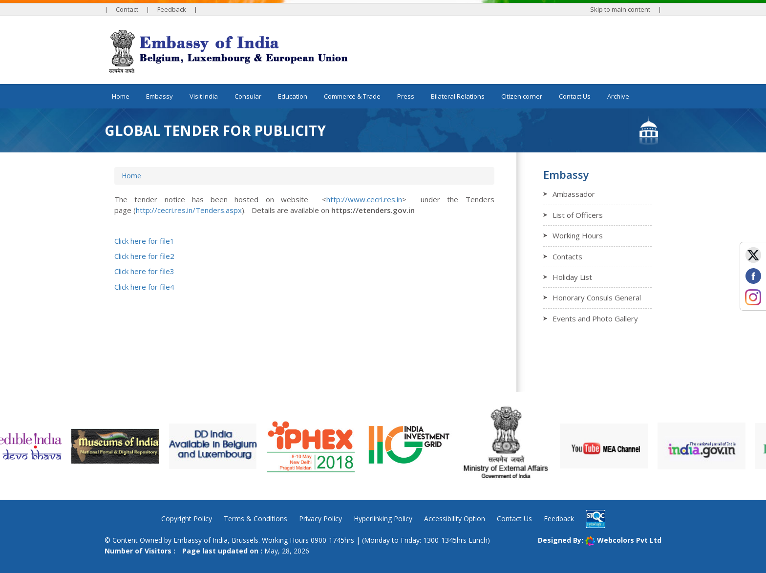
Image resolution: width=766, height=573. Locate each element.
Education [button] (292, 96)
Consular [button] (247, 96)
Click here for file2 (144, 256)
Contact (127, 9)
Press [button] (405, 96)
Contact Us (575, 96)
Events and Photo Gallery (595, 318)
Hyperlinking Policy (383, 518)
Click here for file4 (144, 287)
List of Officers (578, 215)
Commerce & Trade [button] (352, 96)
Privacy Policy (320, 518)
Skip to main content (620, 9)
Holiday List (572, 277)
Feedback (171, 9)
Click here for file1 (144, 241)
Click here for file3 (144, 271)
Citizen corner (521, 96)
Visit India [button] (204, 96)
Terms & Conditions (255, 518)
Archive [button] (618, 96)
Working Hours (578, 235)
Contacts (567, 256)
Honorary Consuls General (597, 297)
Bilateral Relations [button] (458, 96)
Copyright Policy (186, 518)
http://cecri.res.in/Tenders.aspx (189, 210)
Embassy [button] (159, 96)
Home (120, 96)
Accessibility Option (454, 518)
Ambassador (574, 194)
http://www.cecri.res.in (364, 199)
